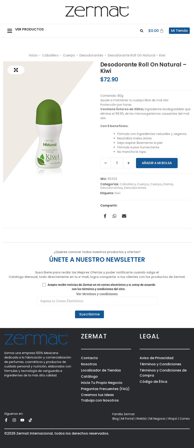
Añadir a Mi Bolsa (157, 163)
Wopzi (172, 418)
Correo (185, 418)
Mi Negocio (157, 418)
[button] (9, 30)
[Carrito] (156, 30)
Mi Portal (127, 418)
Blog (115, 418)
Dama (168, 184)
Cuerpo (69, 55)
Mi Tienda (179, 30)
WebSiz (141, 418)
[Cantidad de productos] (117, 163)
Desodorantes (91, 55)
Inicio (33, 55)
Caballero (50, 55)
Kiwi (117, 193)
